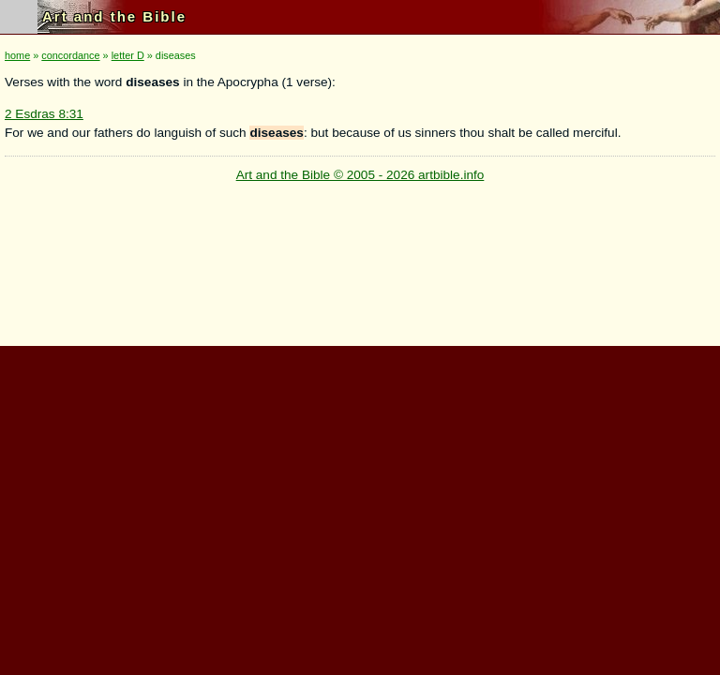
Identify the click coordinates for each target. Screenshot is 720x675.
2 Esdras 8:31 (44, 114)
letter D (128, 55)
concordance (70, 55)
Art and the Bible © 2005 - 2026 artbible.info (360, 175)
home (17, 55)
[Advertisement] (356, 477)
